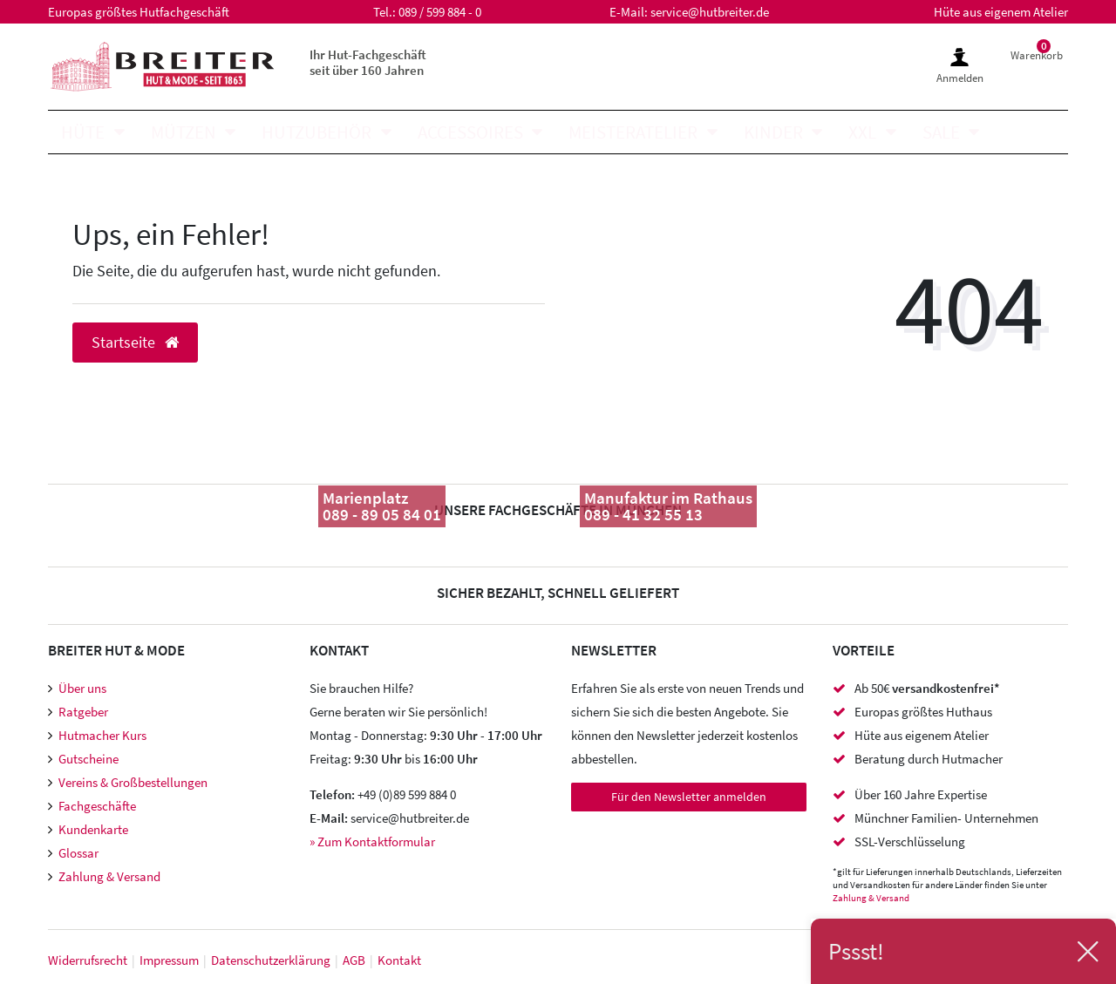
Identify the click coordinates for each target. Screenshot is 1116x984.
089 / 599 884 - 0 (439, 11)
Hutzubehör (316, 132)
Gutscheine (88, 758)
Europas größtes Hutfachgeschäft (138, 11)
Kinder (773, 132)
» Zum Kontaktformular (372, 841)
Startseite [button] (135, 342)
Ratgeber (83, 711)
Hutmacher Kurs (102, 735)
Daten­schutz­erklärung (270, 960)
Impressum (169, 960)
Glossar (78, 853)
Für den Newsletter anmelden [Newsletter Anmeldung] (688, 796)
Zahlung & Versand (109, 876)
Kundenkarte (93, 829)
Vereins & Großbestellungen (133, 782)
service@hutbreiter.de (709, 11)
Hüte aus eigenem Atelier (1001, 11)
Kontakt (399, 960)
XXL (862, 132)
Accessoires (470, 132)
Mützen (183, 132)
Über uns (82, 688)
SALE (941, 132)
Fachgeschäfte (97, 805)
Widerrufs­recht (87, 960)
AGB (354, 960)
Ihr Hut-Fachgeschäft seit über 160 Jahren (368, 62)
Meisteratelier (633, 132)
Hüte (83, 132)
